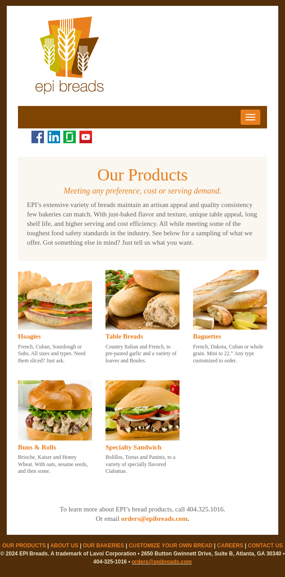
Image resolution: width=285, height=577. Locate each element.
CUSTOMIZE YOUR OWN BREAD (171, 545)
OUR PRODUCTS (24, 545)
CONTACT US (265, 545)
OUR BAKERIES (103, 545)
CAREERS (230, 545)
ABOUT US (64, 545)
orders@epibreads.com (154, 518)
